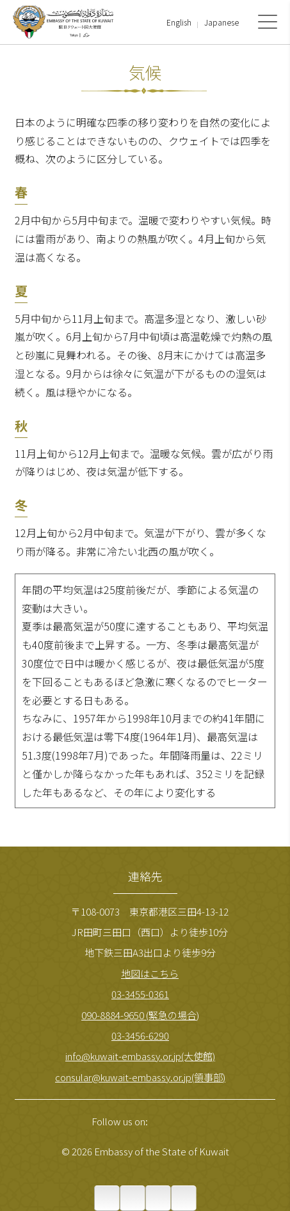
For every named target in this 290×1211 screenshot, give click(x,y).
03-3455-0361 (140, 994)
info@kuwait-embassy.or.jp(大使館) (140, 1056)
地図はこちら (150, 973)
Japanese (221, 22)
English (178, 22)
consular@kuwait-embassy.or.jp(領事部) (140, 1077)
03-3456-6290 (140, 1035)
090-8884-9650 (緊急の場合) (140, 1015)
